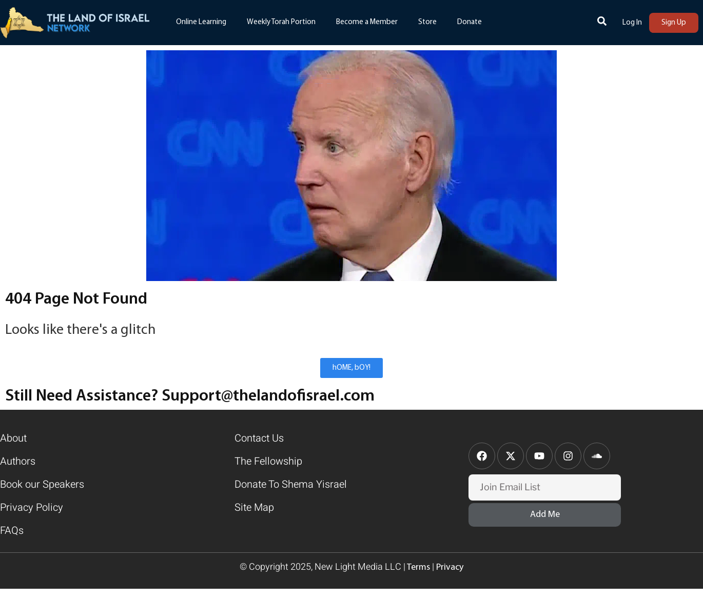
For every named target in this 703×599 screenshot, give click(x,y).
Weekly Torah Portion (281, 22)
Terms (417, 567)
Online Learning (201, 22)
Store (427, 22)
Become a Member (367, 22)
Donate (469, 22)
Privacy (449, 567)
